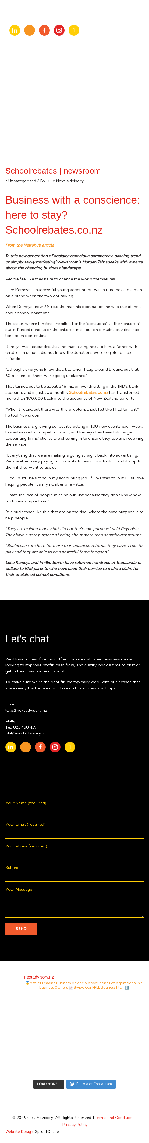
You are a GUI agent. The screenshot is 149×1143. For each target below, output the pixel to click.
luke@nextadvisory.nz (26, 711)
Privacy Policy (75, 1125)
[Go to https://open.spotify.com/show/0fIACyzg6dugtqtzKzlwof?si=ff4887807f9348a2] (74, 30)
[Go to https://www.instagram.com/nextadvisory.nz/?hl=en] (59, 30)
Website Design (19, 1132)
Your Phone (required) (74, 852)
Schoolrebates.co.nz (88, 393)
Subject (74, 874)
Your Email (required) (74, 831)
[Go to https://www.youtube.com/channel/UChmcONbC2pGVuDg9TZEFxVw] (29, 30)
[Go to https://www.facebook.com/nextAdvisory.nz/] (44, 30)
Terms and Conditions (115, 1118)
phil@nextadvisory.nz (25, 734)
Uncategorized (22, 181)
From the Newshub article (29, 246)
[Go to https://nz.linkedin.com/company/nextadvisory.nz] (14, 30)
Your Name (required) (74, 809)
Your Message (74, 903)
